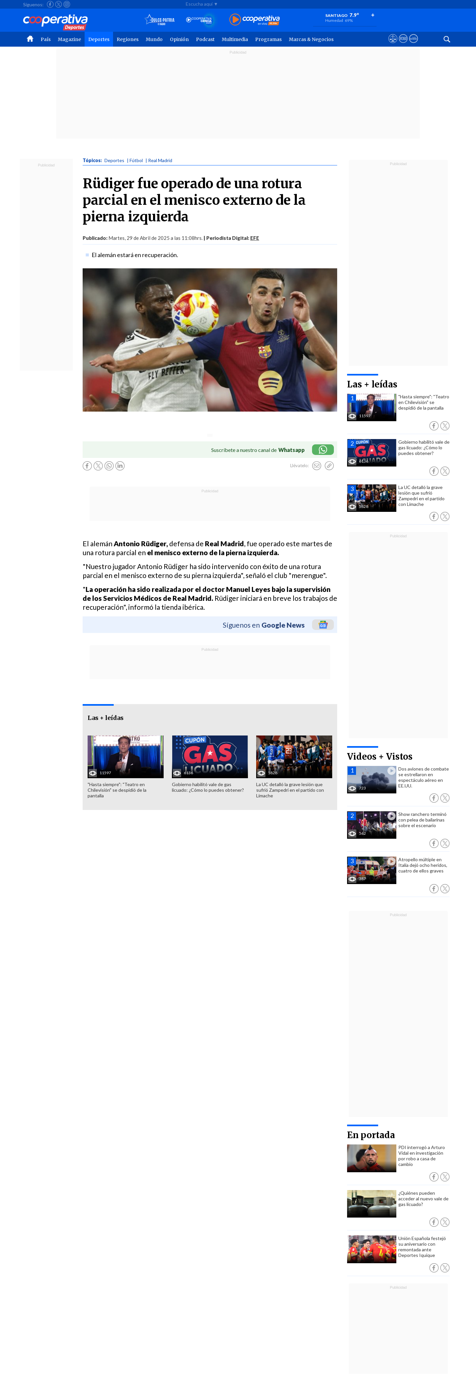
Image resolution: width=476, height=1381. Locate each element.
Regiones (128, 39)
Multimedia (235, 39)
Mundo (154, 39)
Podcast (205, 39)
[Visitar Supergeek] (413, 44)
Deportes (98, 39)
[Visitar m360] (403, 44)
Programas (268, 39)
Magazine (69, 39)
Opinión (179, 39)
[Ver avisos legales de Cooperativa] (392, 44)
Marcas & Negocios (311, 39)
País (46, 39)
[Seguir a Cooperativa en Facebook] (50, 4)
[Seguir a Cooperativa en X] (58, 4)
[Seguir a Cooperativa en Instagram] (66, 4)
